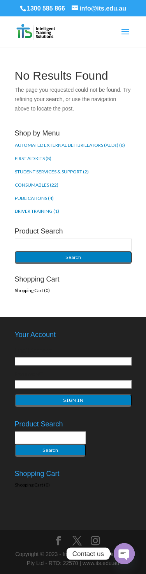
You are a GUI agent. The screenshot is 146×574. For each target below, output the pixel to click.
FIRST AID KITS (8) (33, 158)
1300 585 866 (46, 8)
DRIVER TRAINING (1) (37, 211)
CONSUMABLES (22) (36, 185)
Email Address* (34, 350)
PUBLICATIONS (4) (34, 198)
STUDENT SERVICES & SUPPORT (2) (52, 172)
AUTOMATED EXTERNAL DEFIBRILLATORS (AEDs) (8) (70, 145)
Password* (29, 373)
